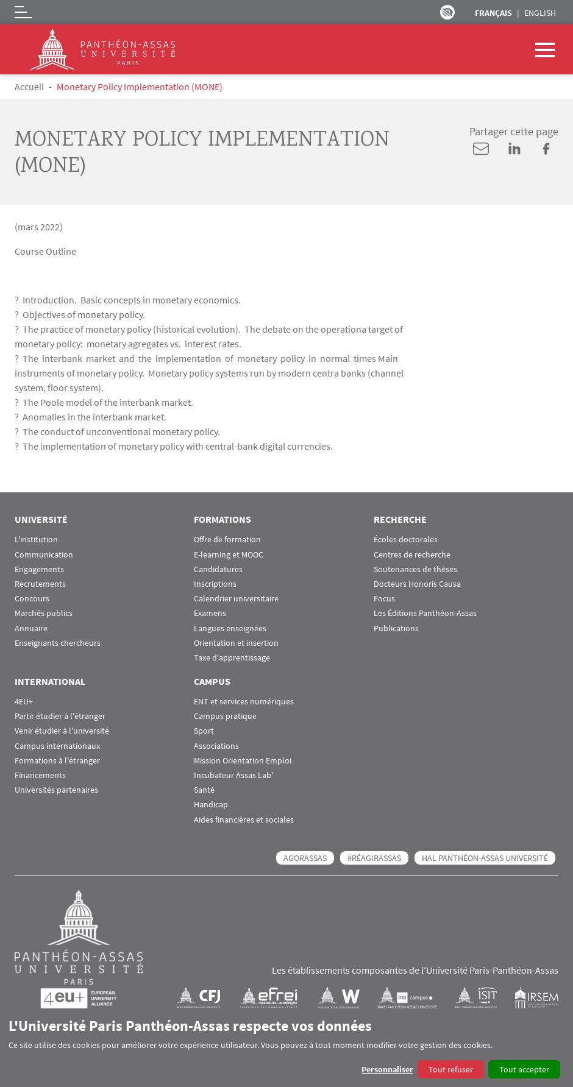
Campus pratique (225, 716)
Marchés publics (44, 613)
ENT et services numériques (244, 701)
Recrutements (40, 584)
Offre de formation (227, 539)
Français (493, 12)
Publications (396, 628)
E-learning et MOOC (228, 555)
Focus (384, 598)
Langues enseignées (230, 628)
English (540, 12)
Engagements (39, 569)
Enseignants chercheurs (58, 643)
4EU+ (24, 701)
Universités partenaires (56, 790)
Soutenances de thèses (415, 569)
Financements (40, 775)
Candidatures (218, 569)
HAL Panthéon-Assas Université (485, 858)
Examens (210, 613)
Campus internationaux (57, 746)
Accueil (29, 86)
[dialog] (286, 1047)
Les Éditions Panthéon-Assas (425, 613)
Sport (204, 731)
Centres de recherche (412, 555)
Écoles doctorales (406, 539)
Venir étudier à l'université (62, 731)
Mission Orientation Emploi (242, 761)
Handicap (211, 804)
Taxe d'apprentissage (232, 658)
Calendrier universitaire (236, 598)
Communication (44, 555)
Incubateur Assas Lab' (233, 775)
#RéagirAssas (374, 858)
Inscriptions (215, 584)
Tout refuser (451, 1069)
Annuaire (31, 628)
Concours (32, 598)
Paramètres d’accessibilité (447, 12)
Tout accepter (524, 1069)
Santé (204, 790)
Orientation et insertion (236, 643)
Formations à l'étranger (57, 761)
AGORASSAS (305, 858)
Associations (216, 746)
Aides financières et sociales (244, 820)
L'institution (36, 539)
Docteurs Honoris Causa (417, 584)
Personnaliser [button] (387, 1069)
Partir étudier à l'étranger (60, 716)
